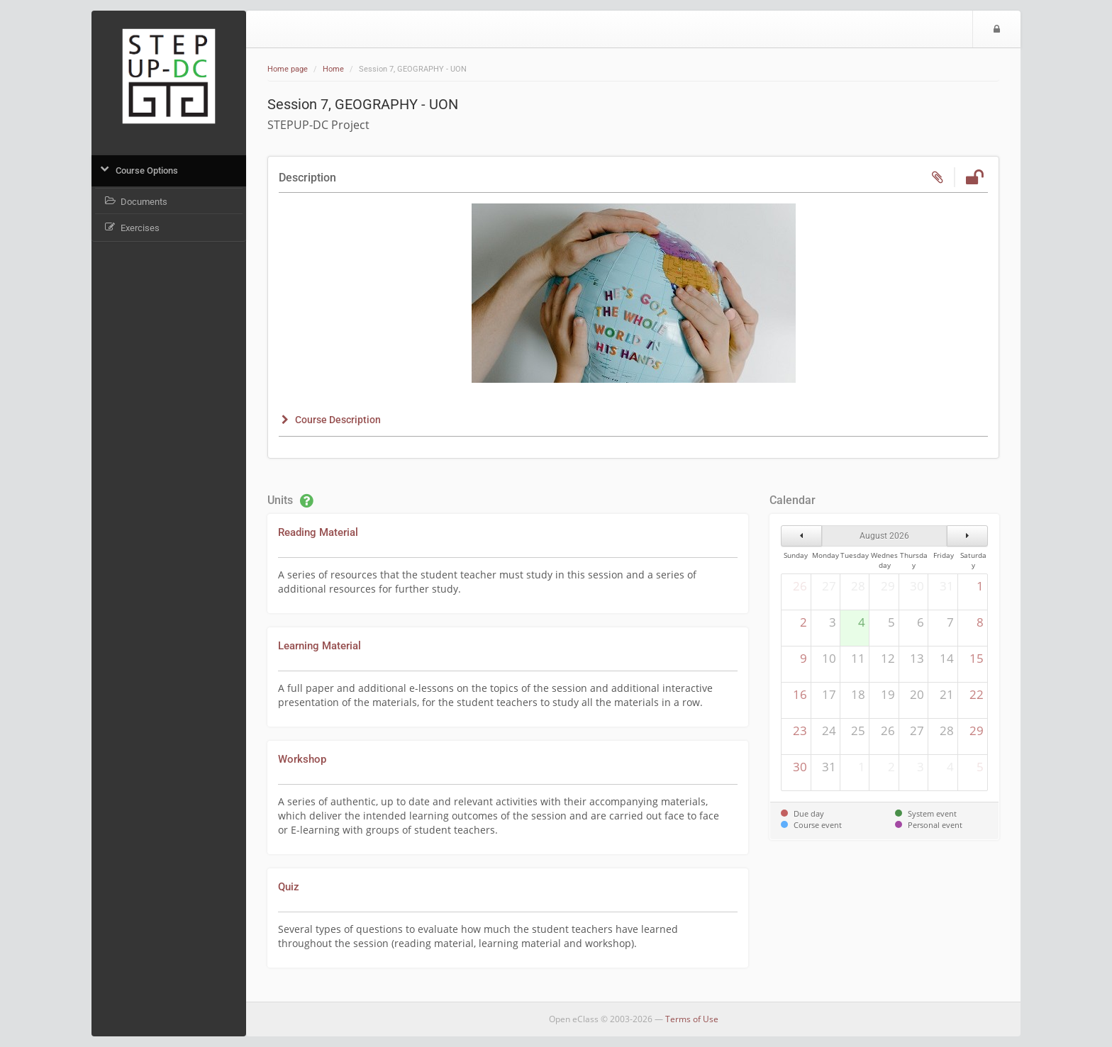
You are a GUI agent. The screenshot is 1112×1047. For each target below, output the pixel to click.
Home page (287, 69)
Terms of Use (691, 1019)
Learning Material (319, 645)
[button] (330, 419)
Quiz (288, 886)
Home (333, 69)
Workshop (302, 759)
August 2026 (884, 536)
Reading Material (318, 532)
